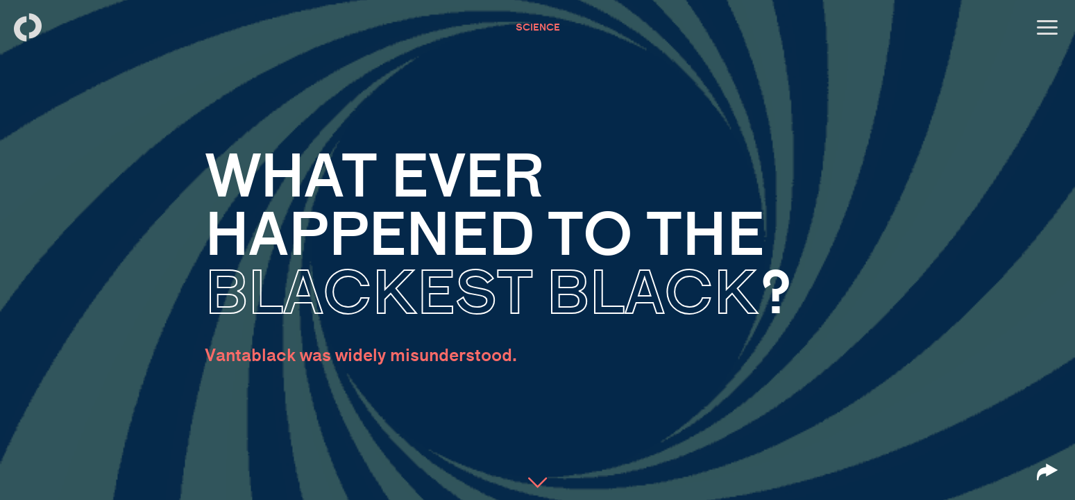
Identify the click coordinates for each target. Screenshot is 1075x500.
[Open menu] (1047, 28)
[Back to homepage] (28, 28)
